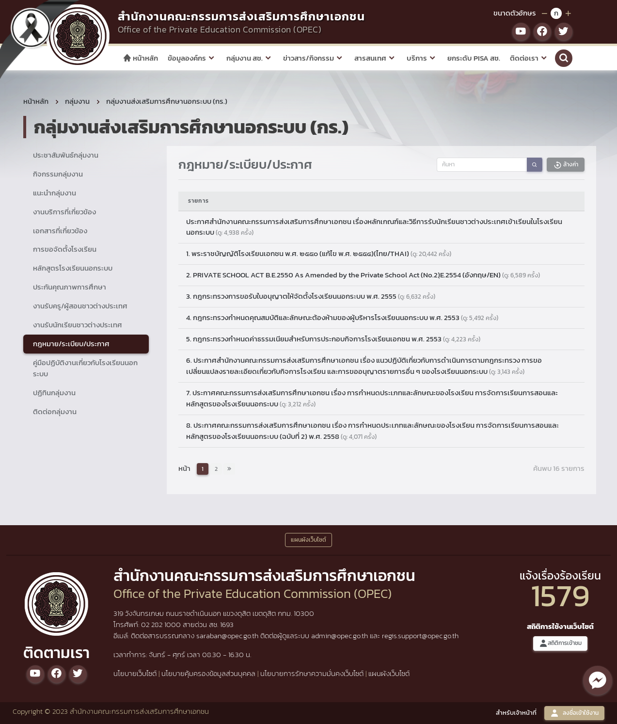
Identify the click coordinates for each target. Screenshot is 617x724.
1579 (560, 595)
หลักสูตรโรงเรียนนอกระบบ (72, 268)
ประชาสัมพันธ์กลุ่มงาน (65, 155)
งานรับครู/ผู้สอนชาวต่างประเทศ (80, 305)
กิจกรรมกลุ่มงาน (58, 173)
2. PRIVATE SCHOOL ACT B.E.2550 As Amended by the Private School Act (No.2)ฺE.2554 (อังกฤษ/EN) (363, 274)
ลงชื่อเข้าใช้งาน (574, 713)
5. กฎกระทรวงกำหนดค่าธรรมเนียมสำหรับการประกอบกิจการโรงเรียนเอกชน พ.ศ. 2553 (333, 338)
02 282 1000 (162, 624)
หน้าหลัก (140, 58)
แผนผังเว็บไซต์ (389, 673)
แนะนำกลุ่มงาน (54, 192)
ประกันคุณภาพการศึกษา (69, 286)
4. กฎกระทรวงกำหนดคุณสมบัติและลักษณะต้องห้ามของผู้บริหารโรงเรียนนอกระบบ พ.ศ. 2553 (342, 317)
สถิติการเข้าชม (560, 643)
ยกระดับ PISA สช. (473, 58)
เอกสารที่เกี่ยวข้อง (60, 230)
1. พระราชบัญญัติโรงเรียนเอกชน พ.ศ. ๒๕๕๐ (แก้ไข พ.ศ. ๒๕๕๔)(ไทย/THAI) (318, 253)
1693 (227, 624)
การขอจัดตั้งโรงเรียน (64, 249)
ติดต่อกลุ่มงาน (55, 411)
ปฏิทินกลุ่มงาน (54, 392)
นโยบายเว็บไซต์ (135, 673)
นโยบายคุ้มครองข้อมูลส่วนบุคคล (208, 673)
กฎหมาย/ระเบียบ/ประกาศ (71, 343)
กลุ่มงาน (77, 101)
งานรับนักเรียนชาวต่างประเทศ (77, 324)
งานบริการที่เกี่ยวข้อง (64, 211)
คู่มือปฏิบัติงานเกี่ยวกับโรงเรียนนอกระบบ (85, 368)
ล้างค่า (565, 164)
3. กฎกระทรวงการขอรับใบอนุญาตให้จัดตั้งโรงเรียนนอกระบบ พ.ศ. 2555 (310, 296)
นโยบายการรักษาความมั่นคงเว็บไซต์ (312, 673)
